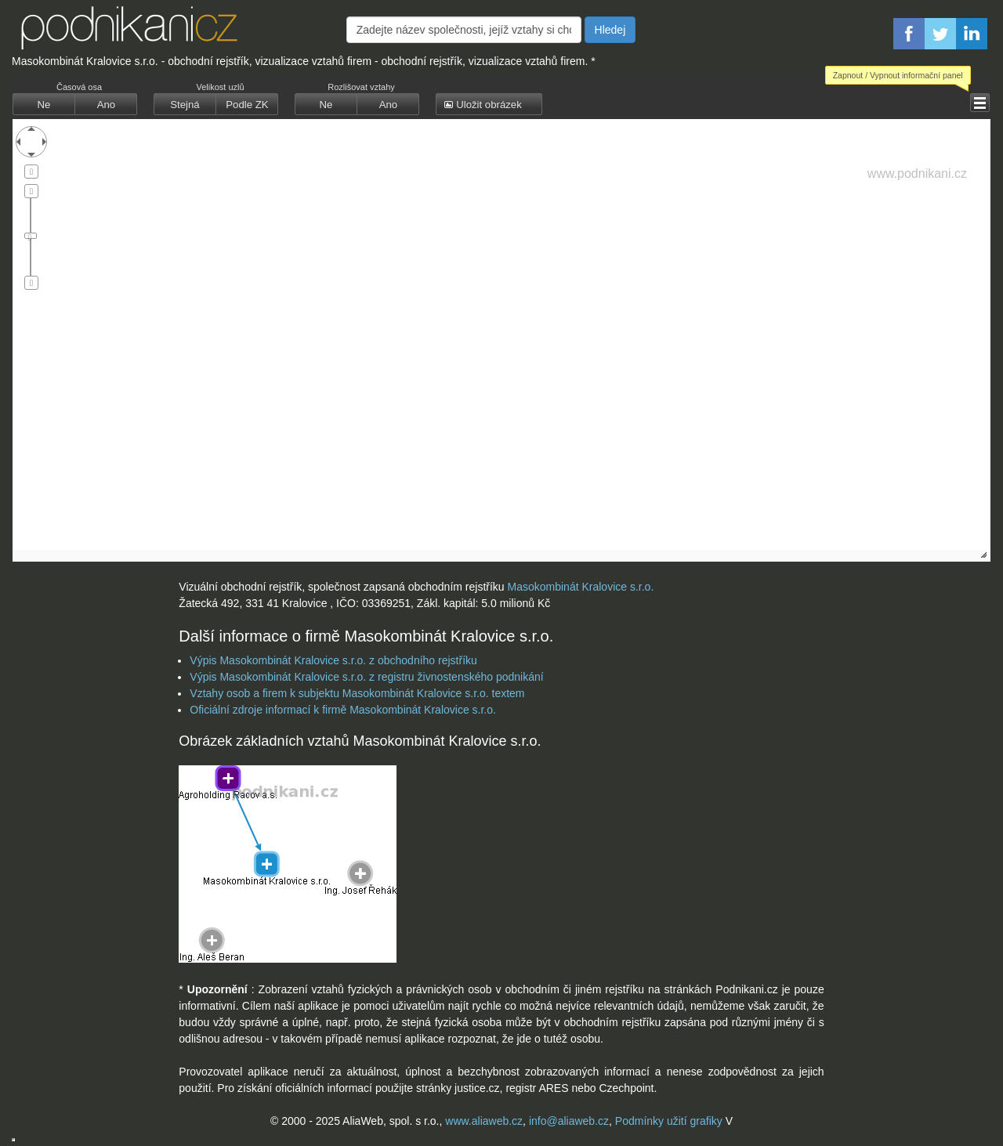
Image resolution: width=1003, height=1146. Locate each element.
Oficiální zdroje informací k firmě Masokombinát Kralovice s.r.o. (343, 709)
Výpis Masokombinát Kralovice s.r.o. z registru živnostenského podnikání (366, 677)
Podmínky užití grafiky (668, 1121)
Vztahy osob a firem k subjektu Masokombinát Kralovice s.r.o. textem (357, 693)
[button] (980, 102)
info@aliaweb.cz (569, 1121)
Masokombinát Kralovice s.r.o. (581, 586)
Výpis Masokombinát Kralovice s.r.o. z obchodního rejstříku (333, 660)
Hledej (610, 29)
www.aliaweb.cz (484, 1121)
